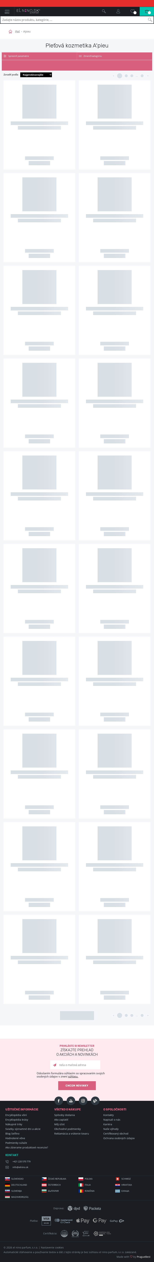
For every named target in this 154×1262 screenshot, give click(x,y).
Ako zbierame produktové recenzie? (26, 1147)
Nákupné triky (13, 1124)
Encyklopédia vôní (16, 1115)
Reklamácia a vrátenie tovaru (71, 1133)
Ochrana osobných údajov (119, 1138)
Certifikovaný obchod (115, 1133)
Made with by (133, 1256)
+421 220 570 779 (21, 1161)
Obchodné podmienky (67, 1129)
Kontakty (108, 1115)
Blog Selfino (12, 1133)
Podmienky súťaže (16, 1143)
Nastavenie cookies (52, 1247)
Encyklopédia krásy (16, 1119)
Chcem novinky (77, 1085)
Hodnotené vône (15, 1138)
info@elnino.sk (20, 1167)
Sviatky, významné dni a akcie (22, 1129)
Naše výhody (111, 1129)
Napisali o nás (111, 1119)
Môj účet (59, 1124)
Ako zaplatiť (61, 1119)
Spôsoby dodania (64, 1115)
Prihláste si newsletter (77, 1050)
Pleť (17, 31)
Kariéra (107, 1124)
